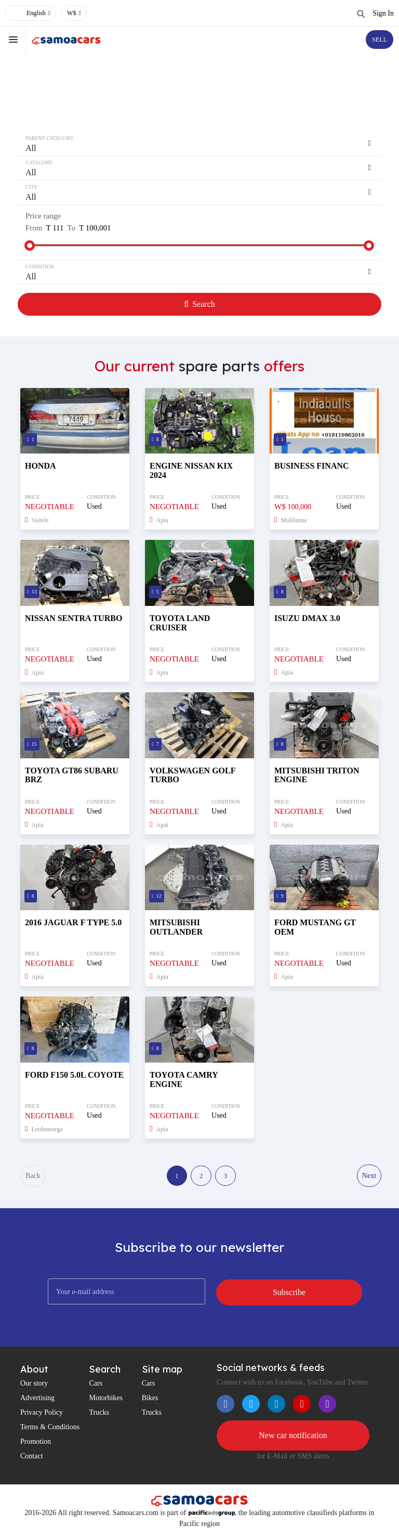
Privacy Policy (41, 1415)
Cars (95, 1386)
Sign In (383, 13)
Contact (31, 1459)
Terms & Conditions (49, 1430)
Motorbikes (106, 1401)
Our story (34, 1386)
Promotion (35, 1445)
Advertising (37, 1401)
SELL (379, 39)
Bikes (150, 1401)
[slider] (29, 245)
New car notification (293, 1438)
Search (199, 304)
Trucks (99, 1415)
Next (369, 1177)
